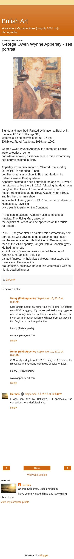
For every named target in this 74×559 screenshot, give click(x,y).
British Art (15, 21)
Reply (13, 340)
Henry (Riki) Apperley (23, 298)
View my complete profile (15, 502)
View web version (37, 474)
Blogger (43, 555)
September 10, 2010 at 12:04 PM (43, 394)
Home (37, 468)
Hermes (15, 394)
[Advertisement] (37, 9)
